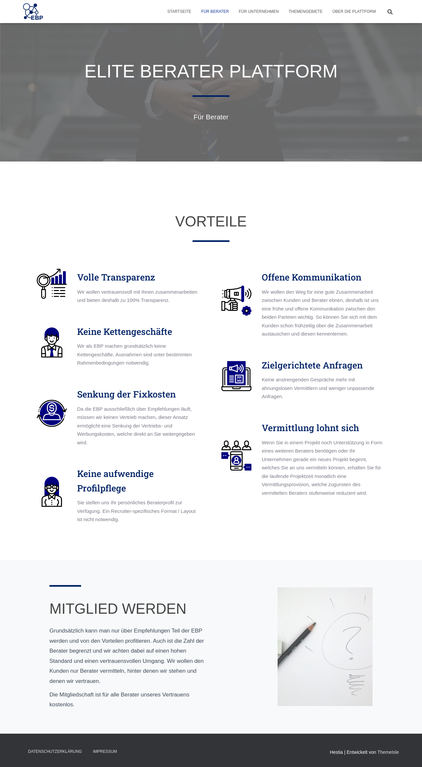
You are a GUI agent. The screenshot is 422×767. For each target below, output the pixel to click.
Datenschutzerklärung (55, 751)
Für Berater (215, 11)
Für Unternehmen (259, 11)
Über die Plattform (354, 11)
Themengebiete (306, 11)
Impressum (105, 751)
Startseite (179, 11)
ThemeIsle (388, 752)
